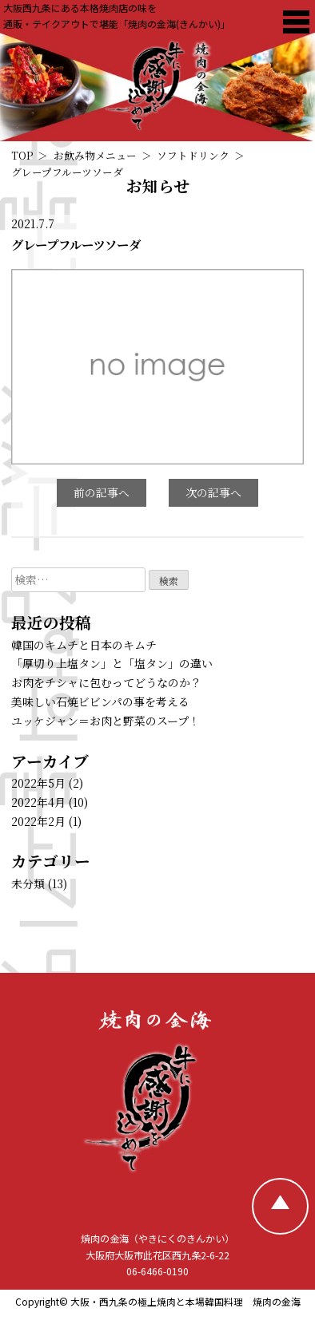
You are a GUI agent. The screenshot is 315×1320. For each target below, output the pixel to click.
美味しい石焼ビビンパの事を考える (100, 701)
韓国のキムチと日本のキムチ (84, 645)
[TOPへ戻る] (280, 1206)
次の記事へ (213, 492)
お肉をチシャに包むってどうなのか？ (106, 682)
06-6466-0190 (157, 1271)
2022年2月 (38, 821)
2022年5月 (38, 783)
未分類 (28, 883)
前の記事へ (102, 492)
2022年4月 (38, 802)
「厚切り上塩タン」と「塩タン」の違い (112, 663)
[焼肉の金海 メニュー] (296, 22)
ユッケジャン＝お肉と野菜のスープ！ (105, 721)
